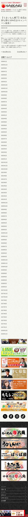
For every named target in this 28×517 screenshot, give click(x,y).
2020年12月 (4, 202)
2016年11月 (4, 334)
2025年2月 (4, 81)
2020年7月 (4, 216)
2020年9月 (4, 209)
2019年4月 (4, 253)
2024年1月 (4, 115)
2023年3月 (4, 132)
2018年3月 (4, 283)
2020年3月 (4, 229)
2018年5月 (4, 280)
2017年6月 (4, 310)
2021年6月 (4, 182)
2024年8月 (4, 98)
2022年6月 (4, 142)
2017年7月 (4, 307)
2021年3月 (4, 192)
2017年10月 (4, 297)
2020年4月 (4, 226)
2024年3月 (4, 112)
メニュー (13, 486)
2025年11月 (4, 64)
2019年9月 (4, 239)
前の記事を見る (6, 51)
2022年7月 (4, 138)
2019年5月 (4, 249)
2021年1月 (4, 199)
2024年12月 (4, 85)
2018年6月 (4, 276)
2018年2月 (4, 286)
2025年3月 (4, 78)
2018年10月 (4, 266)
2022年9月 (4, 135)
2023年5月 (4, 128)
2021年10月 (4, 169)
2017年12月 (4, 290)
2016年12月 (4, 330)
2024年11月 (4, 88)
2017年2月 (4, 323)
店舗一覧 (13, 489)
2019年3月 (4, 256)
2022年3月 (4, 152)
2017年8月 (4, 303)
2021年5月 (4, 186)
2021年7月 (4, 179)
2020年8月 (4, 212)
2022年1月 (4, 159)
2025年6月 (4, 75)
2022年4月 (4, 149)
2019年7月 (4, 246)
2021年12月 (4, 162)
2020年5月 (4, 223)
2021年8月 (4, 175)
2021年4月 (4, 189)
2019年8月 (4, 243)
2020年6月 (4, 219)
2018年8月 (4, 273)
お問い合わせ (13, 498)
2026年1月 (4, 61)
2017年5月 (4, 313)
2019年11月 (4, 236)
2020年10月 (4, 206)
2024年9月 (4, 95)
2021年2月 (4, 196)
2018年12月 (4, 260)
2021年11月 (4, 165)
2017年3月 (4, 320)
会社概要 (13, 500)
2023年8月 (4, 122)
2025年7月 (4, 71)
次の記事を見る (22, 51)
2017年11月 (4, 293)
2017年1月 (4, 327)
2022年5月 (4, 145)
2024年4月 (4, 108)
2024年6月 (4, 105)
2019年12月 (4, 233)
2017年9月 (4, 300)
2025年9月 (4, 68)
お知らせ (13, 495)
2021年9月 (4, 172)
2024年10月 (4, 91)
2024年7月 (4, 101)
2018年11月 (4, 263)
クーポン (13, 492)
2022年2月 (4, 155)
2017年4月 (4, 317)
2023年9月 (4, 118)
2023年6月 (4, 125)
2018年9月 (4, 270)
